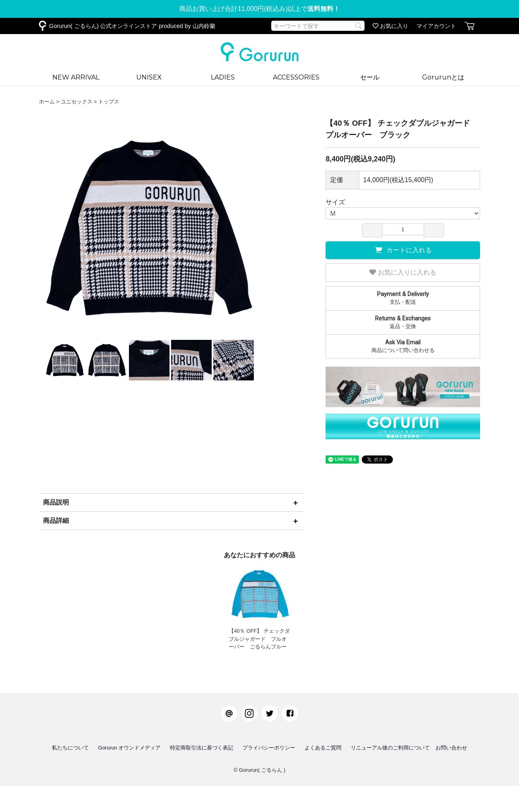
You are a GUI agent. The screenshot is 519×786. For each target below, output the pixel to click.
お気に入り (390, 26)
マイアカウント (436, 26)
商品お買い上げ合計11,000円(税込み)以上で (259, 8)
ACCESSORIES (296, 77)
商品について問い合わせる (403, 346)
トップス (108, 102)
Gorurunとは (443, 77)
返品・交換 (403, 322)
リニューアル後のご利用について (390, 748)
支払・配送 (403, 297)
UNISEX (149, 77)
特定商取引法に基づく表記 (201, 748)
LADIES (223, 77)
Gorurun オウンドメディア (129, 748)
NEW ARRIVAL (75, 77)
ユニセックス (76, 102)
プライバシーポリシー (268, 748)
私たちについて (70, 748)
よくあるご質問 (323, 748)
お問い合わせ (451, 748)
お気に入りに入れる (402, 272)
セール (370, 77)
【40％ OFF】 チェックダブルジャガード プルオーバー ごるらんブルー (259, 606)
